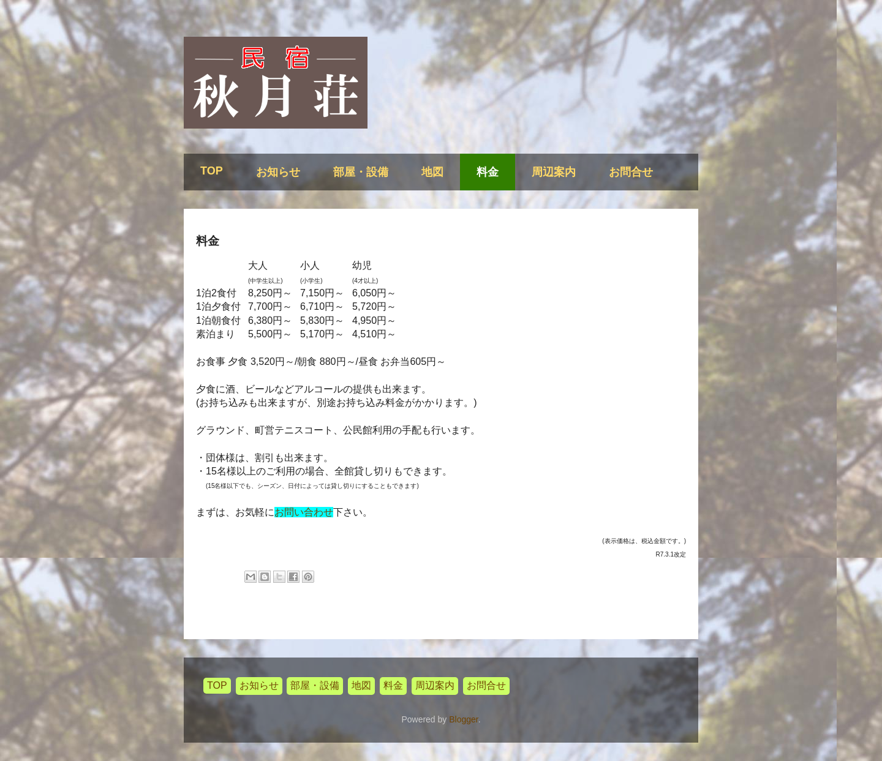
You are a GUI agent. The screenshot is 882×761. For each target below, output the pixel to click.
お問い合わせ (303, 512)
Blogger (463, 719)
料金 (488, 172)
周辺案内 (554, 172)
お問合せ (631, 172)
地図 (432, 172)
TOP (211, 171)
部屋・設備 (360, 172)
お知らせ (278, 172)
